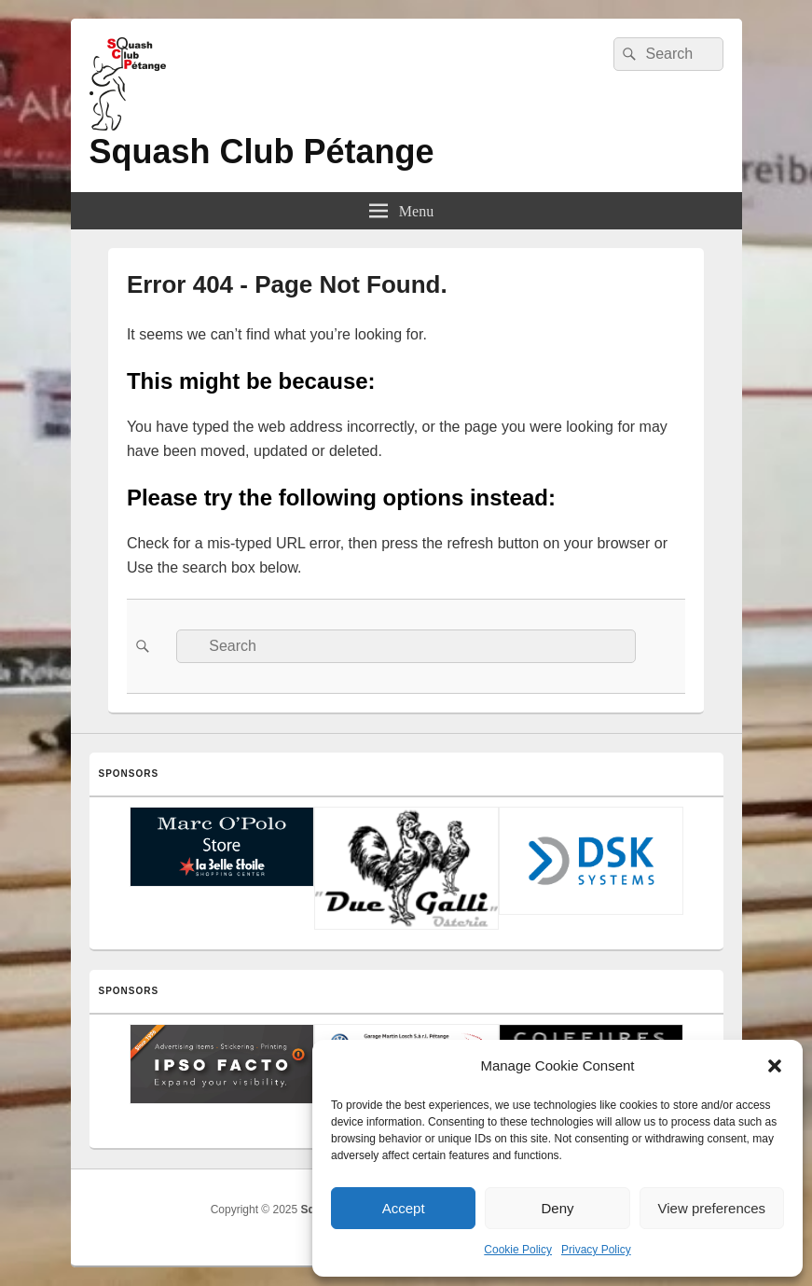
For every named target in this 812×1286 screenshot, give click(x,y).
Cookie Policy (518, 1249)
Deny (557, 1208)
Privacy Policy (596, 1249)
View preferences (712, 1208)
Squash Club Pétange (261, 151)
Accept (403, 1208)
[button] (774, 1066)
